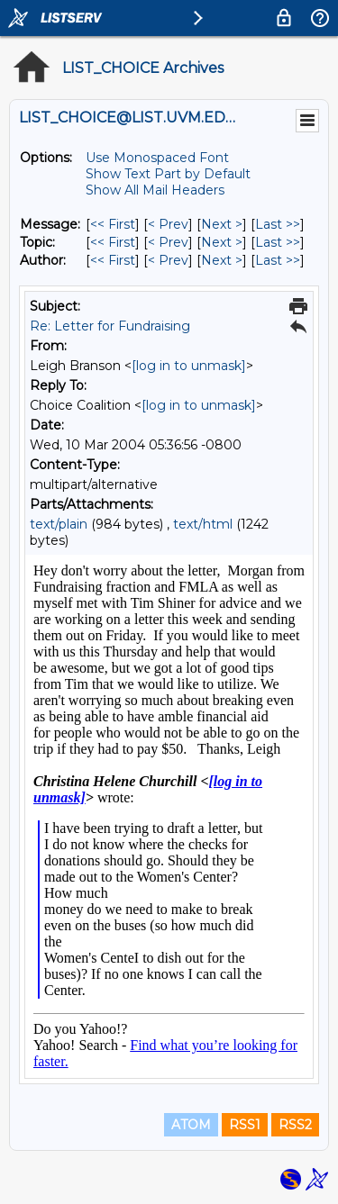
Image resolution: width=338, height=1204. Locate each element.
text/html (203, 524)
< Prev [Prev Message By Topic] (168, 242)
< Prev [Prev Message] (168, 224)
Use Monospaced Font (157, 157)
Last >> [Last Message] (277, 224)
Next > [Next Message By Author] (221, 260)
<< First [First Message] (112, 224)
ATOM (191, 1125)
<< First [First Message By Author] (112, 260)
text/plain (58, 524)
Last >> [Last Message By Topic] (277, 242)
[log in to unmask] (189, 366)
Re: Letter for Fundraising (110, 326)
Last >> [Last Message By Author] (277, 260)
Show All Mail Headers (155, 190)
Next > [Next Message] (221, 224)
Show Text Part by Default (168, 174)
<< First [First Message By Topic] (112, 242)
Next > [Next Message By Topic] (221, 242)
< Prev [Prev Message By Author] (168, 260)
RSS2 (295, 1125)
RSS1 (244, 1125)
